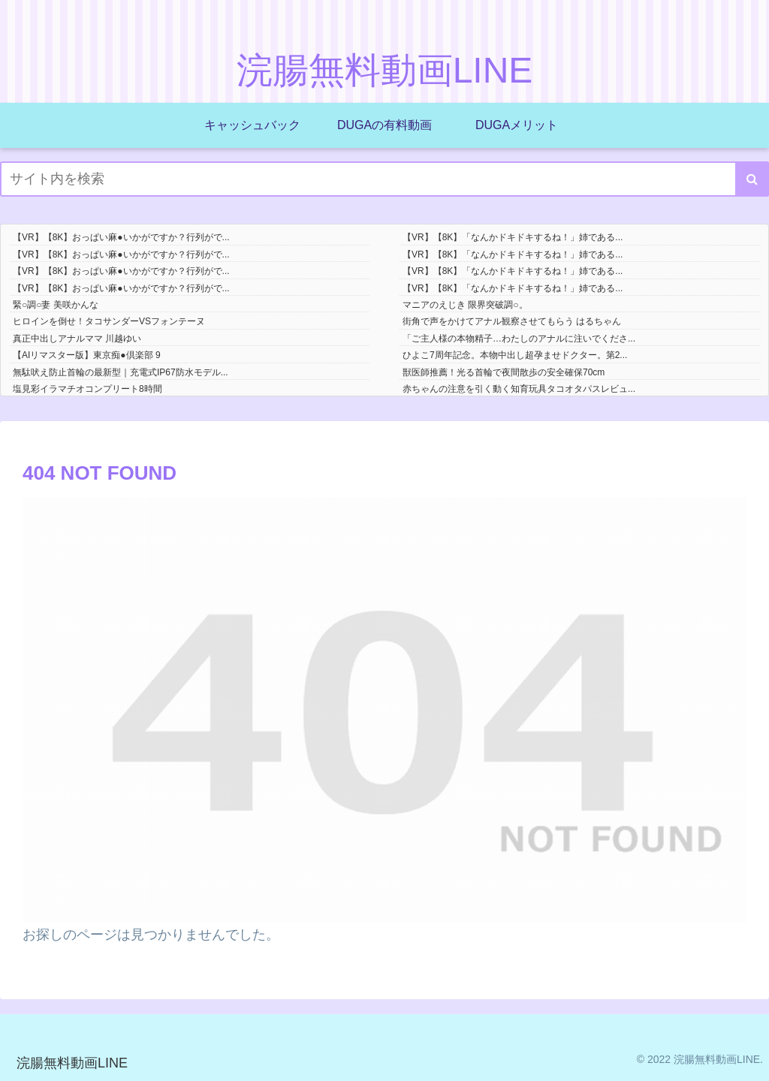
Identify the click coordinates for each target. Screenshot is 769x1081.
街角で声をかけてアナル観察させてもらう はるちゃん (512, 321)
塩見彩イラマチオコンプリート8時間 (87, 389)
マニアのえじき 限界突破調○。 (465, 305)
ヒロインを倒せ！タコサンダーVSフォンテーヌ (109, 321)
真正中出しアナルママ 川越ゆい (77, 338)
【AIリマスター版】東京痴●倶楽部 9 (87, 355)
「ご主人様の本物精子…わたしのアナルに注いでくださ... (519, 338)
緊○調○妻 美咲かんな (55, 305)
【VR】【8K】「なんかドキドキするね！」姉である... (513, 237)
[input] (384, 179)
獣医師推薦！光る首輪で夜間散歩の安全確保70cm (504, 372)
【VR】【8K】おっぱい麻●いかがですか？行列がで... (121, 237)
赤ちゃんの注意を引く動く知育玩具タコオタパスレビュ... (519, 389)
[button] (752, 179)
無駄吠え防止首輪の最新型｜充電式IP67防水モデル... (120, 372)
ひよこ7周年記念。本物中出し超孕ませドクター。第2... (515, 355)
